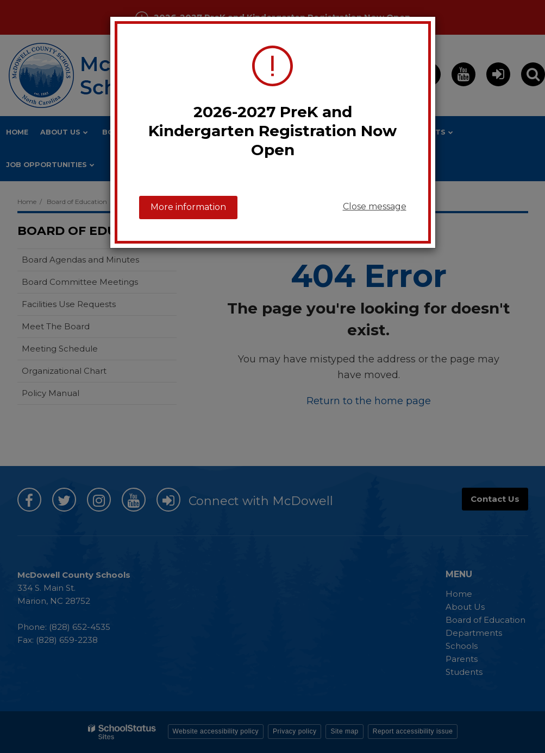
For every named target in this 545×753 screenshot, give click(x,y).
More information (188, 207)
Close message (374, 206)
